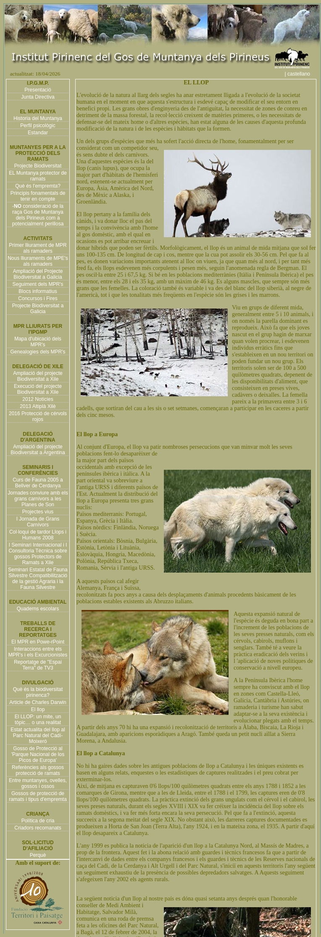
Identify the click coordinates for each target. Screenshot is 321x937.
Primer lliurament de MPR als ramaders (37, 248)
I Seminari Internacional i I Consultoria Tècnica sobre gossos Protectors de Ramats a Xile (37, 553)
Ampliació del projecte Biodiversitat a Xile (37, 376)
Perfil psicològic (37, 125)
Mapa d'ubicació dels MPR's (37, 342)
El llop (38, 709)
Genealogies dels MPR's (37, 352)
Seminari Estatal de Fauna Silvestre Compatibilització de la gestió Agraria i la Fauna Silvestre (37, 578)
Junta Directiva (37, 97)
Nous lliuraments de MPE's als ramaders (38, 261)
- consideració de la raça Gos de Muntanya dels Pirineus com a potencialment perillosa (38, 215)
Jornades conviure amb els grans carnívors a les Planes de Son (38, 499)
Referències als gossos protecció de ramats (38, 770)
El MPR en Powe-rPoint (37, 642)
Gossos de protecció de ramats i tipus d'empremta (38, 796)
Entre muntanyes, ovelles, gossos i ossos (38, 783)
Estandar (38, 133)
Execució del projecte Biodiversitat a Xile (38, 389)
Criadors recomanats (37, 828)
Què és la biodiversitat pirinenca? (38, 692)
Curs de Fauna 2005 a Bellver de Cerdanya (38, 483)
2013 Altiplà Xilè (37, 406)
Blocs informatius (37, 291)
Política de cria (38, 821)
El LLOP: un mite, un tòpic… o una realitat (38, 719)
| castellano (302, 74)
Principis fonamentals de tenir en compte (38, 196)
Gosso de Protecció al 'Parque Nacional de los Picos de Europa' (37, 754)
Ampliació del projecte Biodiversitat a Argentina (38, 449)
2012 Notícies (37, 399)
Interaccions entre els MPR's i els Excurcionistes (37, 652)
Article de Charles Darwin (37, 702)
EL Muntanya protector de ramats (38, 176)
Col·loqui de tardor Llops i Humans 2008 (37, 535)
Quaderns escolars (38, 609)
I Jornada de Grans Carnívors (38, 522)
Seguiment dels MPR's (37, 284)
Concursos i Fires (37, 298)
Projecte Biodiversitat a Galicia (38, 308)
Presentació (37, 90)
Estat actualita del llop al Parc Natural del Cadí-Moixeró (38, 735)
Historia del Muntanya (37, 118)
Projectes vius (38, 512)
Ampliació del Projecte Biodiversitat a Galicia (38, 274)
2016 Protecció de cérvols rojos (38, 416)
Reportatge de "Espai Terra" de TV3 (38, 665)
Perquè (38, 855)
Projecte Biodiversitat (38, 166)
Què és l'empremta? (38, 186)
